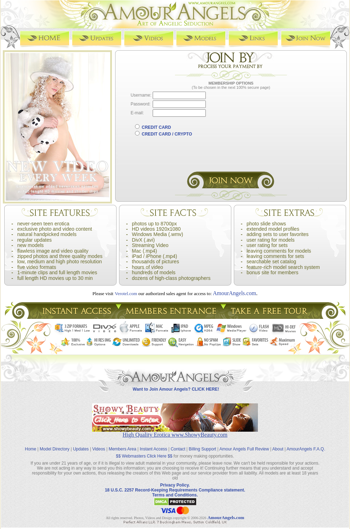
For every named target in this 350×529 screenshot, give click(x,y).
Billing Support (202, 449)
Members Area (122, 449)
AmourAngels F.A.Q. (306, 449)
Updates (81, 449)
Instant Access (153, 449)
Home (30, 449)
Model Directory (54, 449)
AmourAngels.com (234, 293)
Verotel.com (126, 293)
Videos (98, 449)
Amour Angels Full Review (244, 449)
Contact (178, 449)
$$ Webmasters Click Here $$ (144, 456)
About (277, 449)
